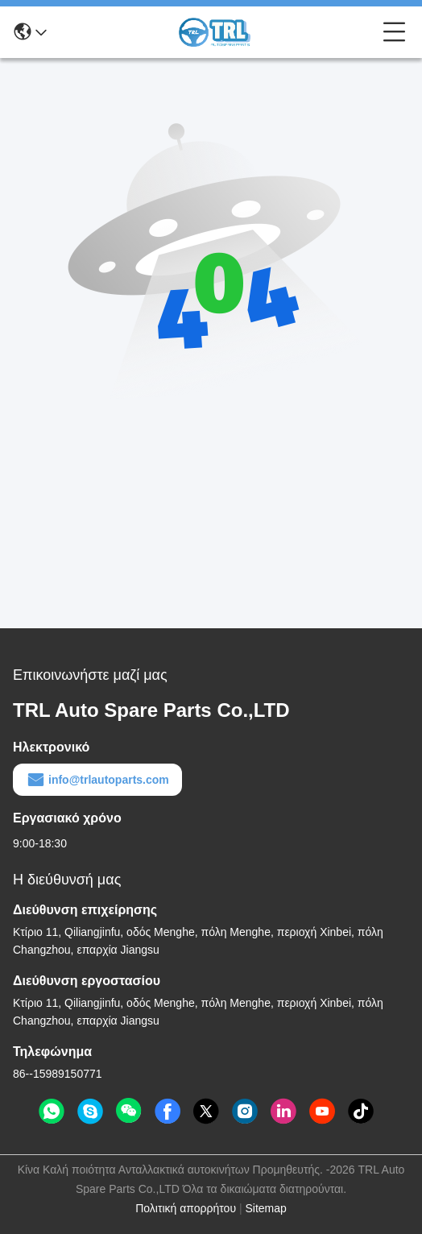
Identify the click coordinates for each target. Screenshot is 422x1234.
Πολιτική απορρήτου (185, 1208)
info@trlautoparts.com (97, 780)
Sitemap (265, 1208)
